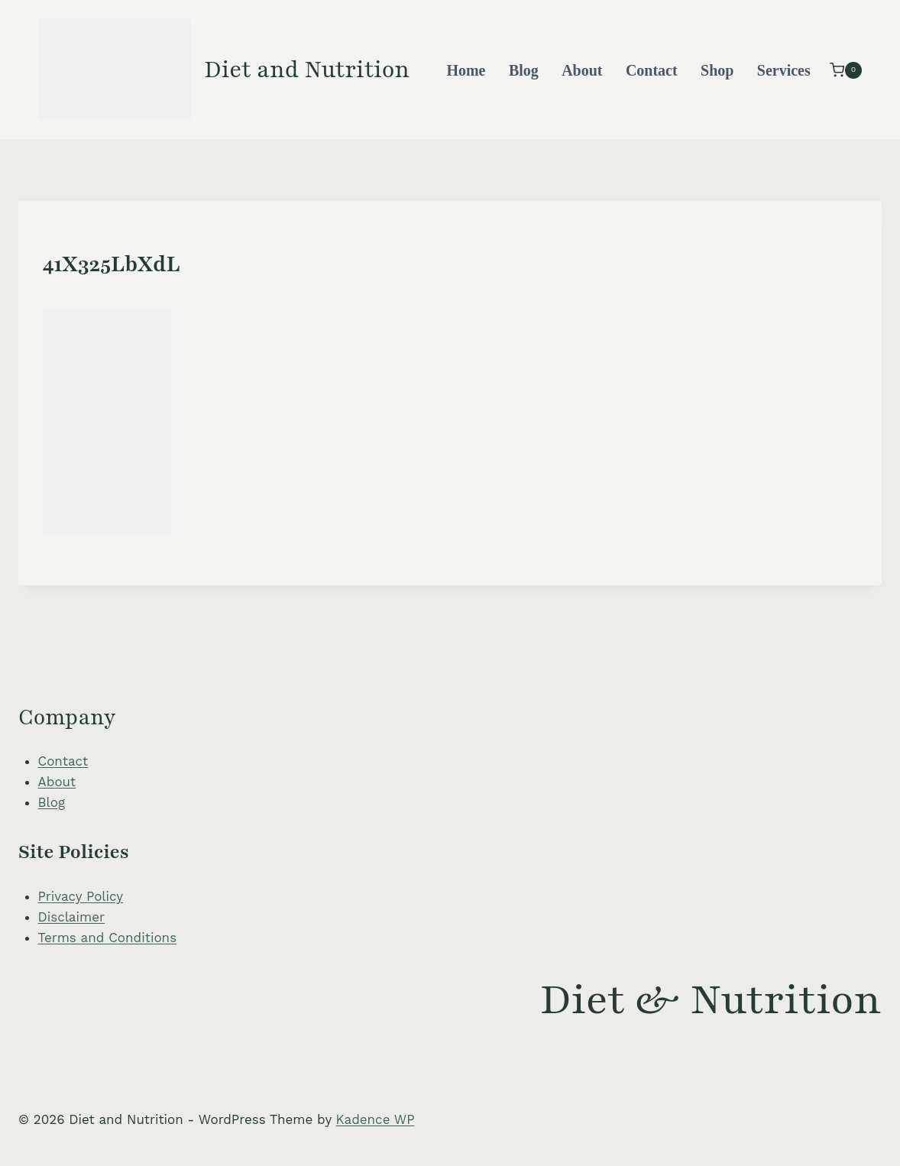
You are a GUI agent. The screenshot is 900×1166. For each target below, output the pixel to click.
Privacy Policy (81, 896)
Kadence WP (375, 1119)
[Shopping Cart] (846, 70)
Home (465, 70)
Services (784, 70)
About (582, 70)
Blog (524, 70)
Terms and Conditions (107, 937)
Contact (652, 70)
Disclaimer (71, 917)
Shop (717, 70)
